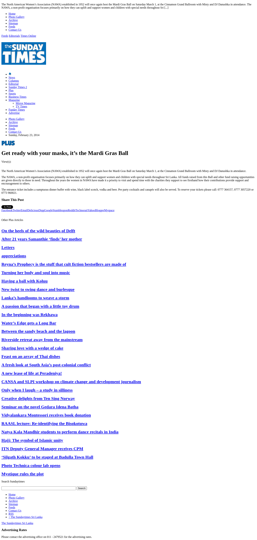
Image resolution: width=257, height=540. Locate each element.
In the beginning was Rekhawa (29, 314)
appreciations (13, 255)
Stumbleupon (60, 210)
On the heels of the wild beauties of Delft (38, 230)
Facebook (6, 210)
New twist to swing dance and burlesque (37, 289)
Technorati (81, 210)
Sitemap (13, 23)
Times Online (28, 35)
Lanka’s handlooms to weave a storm (35, 297)
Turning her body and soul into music (35, 272)
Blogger (99, 210)
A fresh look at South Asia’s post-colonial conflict (46, 365)
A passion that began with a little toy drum (40, 306)
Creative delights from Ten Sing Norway (38, 398)
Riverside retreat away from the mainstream (42, 339)
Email (24, 210)
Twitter (16, 210)
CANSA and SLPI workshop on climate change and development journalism (71, 381)
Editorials (14, 35)
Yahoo (91, 210)
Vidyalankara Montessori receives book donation (46, 415)
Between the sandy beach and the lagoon (38, 331)
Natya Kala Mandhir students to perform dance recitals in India (60, 432)
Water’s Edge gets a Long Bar (28, 323)
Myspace (109, 210)
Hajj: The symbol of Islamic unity (32, 440)
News (12, 77)
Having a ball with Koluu (24, 281)
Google (48, 210)
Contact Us (15, 29)
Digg (41, 210)
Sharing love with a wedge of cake (32, 348)
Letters (7, 247)
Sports (12, 93)
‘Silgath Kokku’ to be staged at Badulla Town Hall (47, 457)
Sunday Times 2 (18, 87)
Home (12, 13)
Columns (14, 80)
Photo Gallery (16, 16)
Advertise (14, 112)
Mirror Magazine (25, 103)
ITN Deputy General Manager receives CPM (42, 448)
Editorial (14, 83)
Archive (13, 20)
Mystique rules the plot (22, 474)
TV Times (21, 106)
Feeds (12, 26)
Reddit (71, 210)
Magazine (14, 100)
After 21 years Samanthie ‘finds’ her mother (41, 239)
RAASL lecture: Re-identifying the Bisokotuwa (44, 423)
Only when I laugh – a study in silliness (37, 390)
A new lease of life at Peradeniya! (31, 373)
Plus (11, 90)
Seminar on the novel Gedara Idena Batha (40, 407)
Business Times (17, 96)
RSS (11, 513)
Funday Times (17, 109)
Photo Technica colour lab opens (30, 465)
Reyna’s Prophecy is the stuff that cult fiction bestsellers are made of (63, 264)
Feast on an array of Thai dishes (30, 356)
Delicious (32, 210)
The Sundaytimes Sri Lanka (25, 517)
